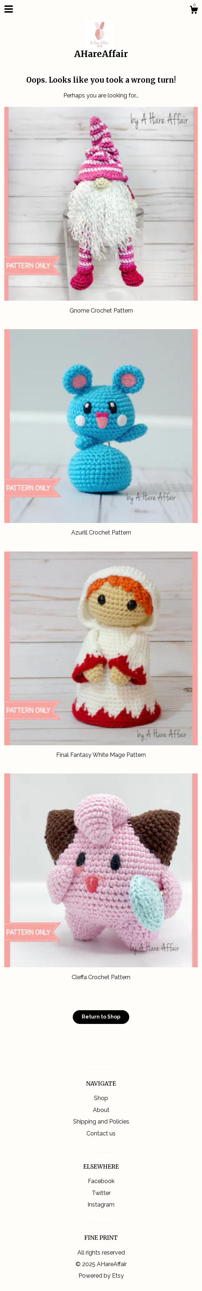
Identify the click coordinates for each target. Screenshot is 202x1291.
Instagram (101, 1204)
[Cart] (194, 10)
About (101, 1110)
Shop (101, 1098)
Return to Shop (101, 1017)
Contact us (101, 1133)
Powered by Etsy (101, 1275)
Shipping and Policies (101, 1121)
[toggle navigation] (8, 9)
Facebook (101, 1181)
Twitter (101, 1193)
